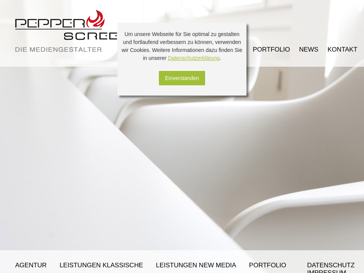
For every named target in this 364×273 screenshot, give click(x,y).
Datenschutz (331, 265)
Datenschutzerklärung (194, 58)
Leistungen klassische (101, 265)
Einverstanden (182, 78)
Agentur (31, 265)
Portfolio (267, 265)
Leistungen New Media (196, 265)
